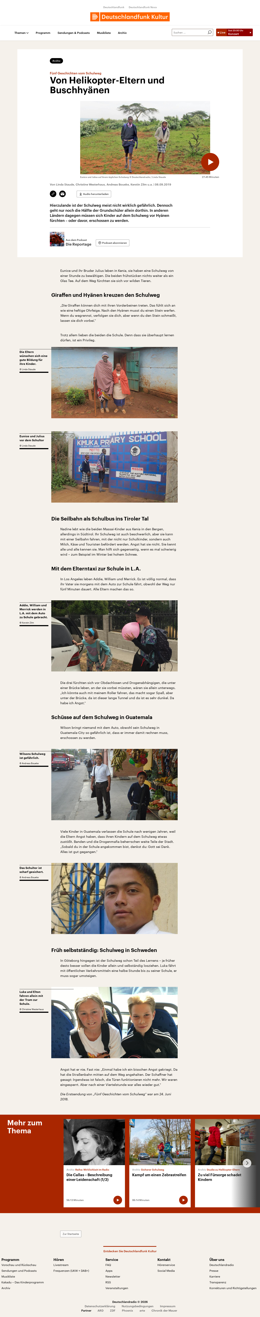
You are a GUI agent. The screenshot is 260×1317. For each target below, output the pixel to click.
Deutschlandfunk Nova (143, 7)
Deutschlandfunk (113, 7)
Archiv (122, 32)
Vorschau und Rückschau (18, 1265)
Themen (20, 32)
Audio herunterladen (96, 193)
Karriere (214, 1276)
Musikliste (104, 32)
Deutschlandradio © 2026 (130, 1301)
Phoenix (127, 1310)
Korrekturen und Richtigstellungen (233, 1288)
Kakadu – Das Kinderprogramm (22, 1282)
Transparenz (217, 1282)
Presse (213, 1270)
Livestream (61, 1265)
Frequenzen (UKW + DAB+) (71, 1270)
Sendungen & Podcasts (74, 32)
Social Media (166, 1270)
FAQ (108, 1265)
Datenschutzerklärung (100, 1306)
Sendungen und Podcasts (19, 1270)
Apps (108, 1270)
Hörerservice (166, 1265)
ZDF (112, 1310)
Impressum (168, 1306)
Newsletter (112, 1276)
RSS (108, 1282)
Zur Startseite (71, 1233)
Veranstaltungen (116, 1288)
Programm (43, 32)
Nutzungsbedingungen (137, 1306)
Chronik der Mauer (164, 1310)
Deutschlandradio (221, 1265)
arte (142, 1310)
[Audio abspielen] (210, 162)
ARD (100, 1310)
